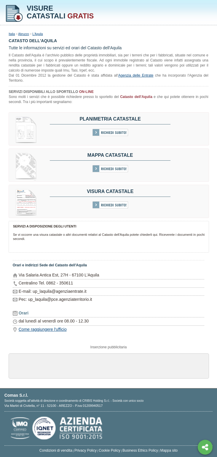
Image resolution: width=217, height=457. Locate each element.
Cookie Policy (109, 450)
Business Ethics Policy (140, 450)
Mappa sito (169, 450)
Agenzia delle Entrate (136, 75)
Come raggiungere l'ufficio (43, 329)
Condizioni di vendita (55, 450)
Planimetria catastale (110, 118)
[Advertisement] (108, 365)
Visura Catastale (110, 191)
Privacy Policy (85, 450)
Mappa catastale (110, 155)
